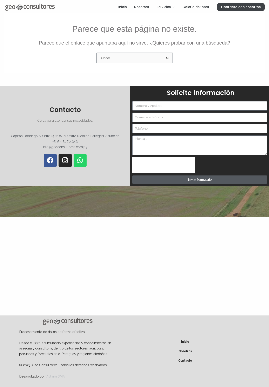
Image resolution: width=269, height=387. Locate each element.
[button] (241, 7)
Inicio (127, 7)
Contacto (185, 360)
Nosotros (145, 7)
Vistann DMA (55, 376)
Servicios (168, 7)
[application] (175, 7)
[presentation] (163, 166)
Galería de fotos (196, 7)
